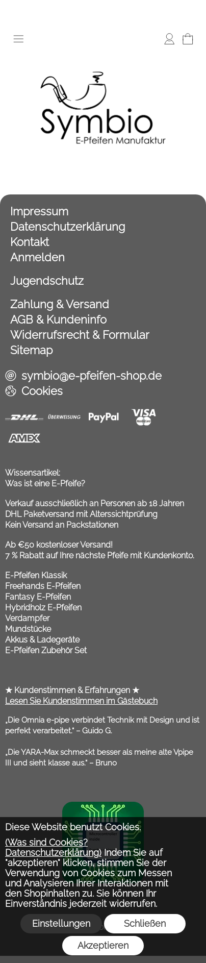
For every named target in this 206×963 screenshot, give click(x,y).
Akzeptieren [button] (103, 945)
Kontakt (29, 242)
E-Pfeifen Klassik (36, 575)
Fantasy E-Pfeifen (38, 597)
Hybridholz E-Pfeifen (43, 607)
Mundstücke (28, 629)
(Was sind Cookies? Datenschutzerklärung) (53, 847)
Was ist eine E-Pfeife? (45, 483)
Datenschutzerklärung (67, 226)
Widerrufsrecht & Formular (79, 334)
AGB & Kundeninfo (58, 319)
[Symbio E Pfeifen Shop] (103, 56)
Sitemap (31, 350)
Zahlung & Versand (59, 304)
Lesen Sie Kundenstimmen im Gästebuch (81, 701)
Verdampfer (27, 618)
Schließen (145, 923)
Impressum (39, 211)
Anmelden (37, 257)
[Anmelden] (169, 38)
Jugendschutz (47, 280)
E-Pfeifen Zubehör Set (46, 650)
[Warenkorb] (187, 38)
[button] (18, 38)
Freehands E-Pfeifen (43, 586)
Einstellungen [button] (61, 923)
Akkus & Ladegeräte (42, 640)
